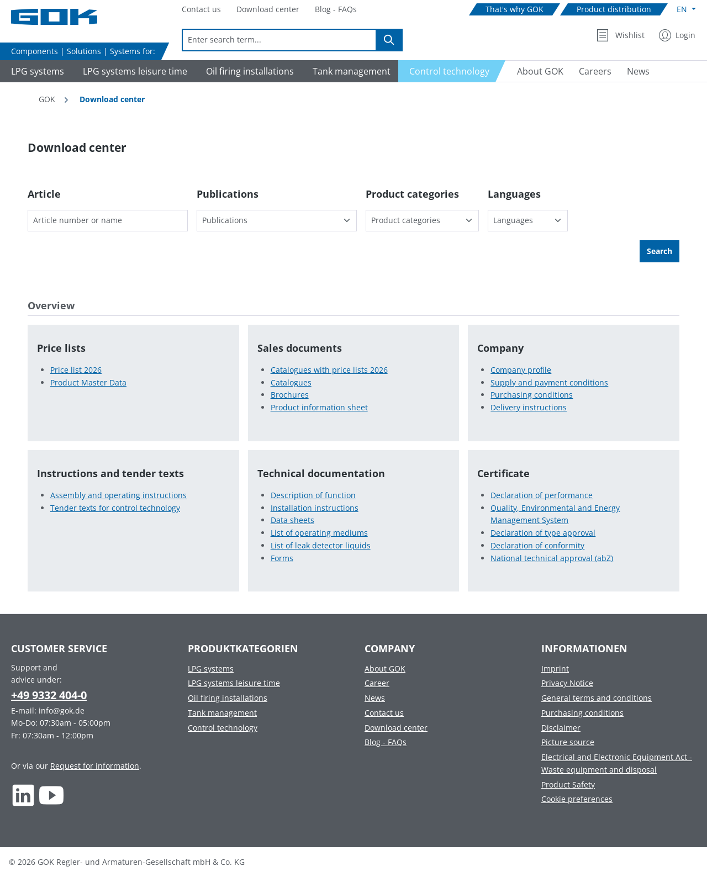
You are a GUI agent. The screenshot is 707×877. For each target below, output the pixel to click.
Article (44, 193)
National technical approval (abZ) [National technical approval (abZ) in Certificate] (551, 558)
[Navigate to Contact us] (201, 9)
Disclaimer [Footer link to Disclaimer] (561, 727)
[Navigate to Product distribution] (614, 9)
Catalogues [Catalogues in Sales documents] (291, 382)
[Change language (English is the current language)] (686, 9)
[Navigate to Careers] (595, 71)
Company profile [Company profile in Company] (520, 369)
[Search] (389, 40)
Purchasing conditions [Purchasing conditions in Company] (531, 394)
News (375, 698)
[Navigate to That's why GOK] (514, 9)
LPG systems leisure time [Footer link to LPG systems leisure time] (234, 683)
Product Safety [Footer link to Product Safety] (568, 784)
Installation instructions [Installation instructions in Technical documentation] (314, 508)
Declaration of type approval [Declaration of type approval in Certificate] (542, 532)
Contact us (384, 712)
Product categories (412, 193)
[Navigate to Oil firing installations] (248, 71)
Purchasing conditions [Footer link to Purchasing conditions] (582, 712)
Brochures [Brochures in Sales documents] (290, 394)
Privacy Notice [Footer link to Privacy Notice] (567, 683)
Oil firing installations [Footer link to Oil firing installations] (227, 698)
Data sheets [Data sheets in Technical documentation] (292, 520)
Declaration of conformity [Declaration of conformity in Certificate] (537, 545)
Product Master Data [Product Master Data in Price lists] (88, 382)
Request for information (94, 765)
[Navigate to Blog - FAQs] (336, 9)
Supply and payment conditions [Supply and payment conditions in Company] (549, 382)
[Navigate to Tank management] (350, 71)
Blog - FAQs (386, 742)
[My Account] (677, 35)
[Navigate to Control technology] (452, 71)
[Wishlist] (620, 35)
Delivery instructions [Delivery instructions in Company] (528, 407)
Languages (514, 193)
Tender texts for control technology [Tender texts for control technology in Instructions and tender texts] (115, 508)
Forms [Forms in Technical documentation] (282, 558)
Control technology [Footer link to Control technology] (222, 727)
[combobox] (279, 40)
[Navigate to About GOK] (535, 71)
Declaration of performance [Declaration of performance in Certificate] (541, 495)
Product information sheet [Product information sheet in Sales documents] (319, 407)
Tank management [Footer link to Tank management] (222, 712)
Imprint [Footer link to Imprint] (555, 668)
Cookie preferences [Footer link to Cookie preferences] (577, 799)
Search (659, 251)
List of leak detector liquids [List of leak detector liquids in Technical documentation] (321, 545)
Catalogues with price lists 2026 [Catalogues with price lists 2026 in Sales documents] (329, 369)
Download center (396, 727)
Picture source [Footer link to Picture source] (567, 742)
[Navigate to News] (638, 71)
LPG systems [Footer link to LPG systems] (211, 668)
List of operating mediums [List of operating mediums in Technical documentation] (319, 532)
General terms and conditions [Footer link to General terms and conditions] (596, 698)
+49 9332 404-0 (49, 695)
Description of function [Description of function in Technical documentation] (313, 495)
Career (377, 683)
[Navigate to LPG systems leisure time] (133, 71)
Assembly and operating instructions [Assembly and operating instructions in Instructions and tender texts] (118, 495)
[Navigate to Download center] (267, 9)
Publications (227, 193)
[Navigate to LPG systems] (36, 71)
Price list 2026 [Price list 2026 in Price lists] (76, 369)
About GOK (385, 668)
